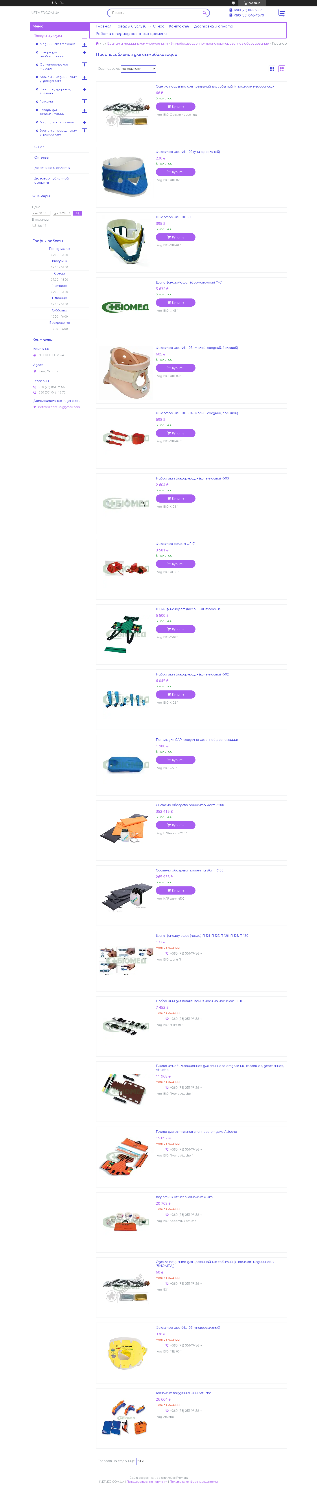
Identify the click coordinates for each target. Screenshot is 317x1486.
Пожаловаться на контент (147, 1481)
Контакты (179, 26)
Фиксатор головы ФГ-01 (175, 543)
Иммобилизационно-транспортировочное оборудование (220, 43)
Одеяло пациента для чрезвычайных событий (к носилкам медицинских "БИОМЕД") (215, 1264)
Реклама (46, 101)
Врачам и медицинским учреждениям (137, 43)
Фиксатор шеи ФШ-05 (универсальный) (188, 1327)
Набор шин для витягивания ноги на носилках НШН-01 (201, 1001)
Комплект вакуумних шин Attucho (183, 1393)
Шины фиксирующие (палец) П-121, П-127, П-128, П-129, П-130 (202, 935)
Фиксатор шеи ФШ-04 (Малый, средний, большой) (197, 413)
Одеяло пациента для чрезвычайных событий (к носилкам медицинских (215, 86)
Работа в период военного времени (131, 34)
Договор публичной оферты (51, 181)
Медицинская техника (57, 44)
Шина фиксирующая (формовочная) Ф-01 (189, 282)
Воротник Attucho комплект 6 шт (184, 1197)
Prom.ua (182, 1477)
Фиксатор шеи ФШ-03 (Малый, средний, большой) (197, 348)
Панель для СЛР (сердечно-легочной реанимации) (197, 739)
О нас (158, 26)
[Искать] (204, 13)
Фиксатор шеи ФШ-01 (174, 217)
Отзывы (41, 157)
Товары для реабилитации (52, 54)
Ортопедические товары (54, 66)
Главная (103, 26)
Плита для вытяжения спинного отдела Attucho (196, 1131)
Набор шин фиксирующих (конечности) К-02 (192, 674)
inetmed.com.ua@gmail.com (58, 407)
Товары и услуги (131, 26)
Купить (178, 106)
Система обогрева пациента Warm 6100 (189, 870)
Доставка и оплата (213, 26)
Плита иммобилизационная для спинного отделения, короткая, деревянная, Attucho (220, 1068)
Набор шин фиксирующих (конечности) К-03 (192, 478)
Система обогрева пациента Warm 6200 (190, 805)
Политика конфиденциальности (194, 1481)
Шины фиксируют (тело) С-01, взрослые (188, 609)
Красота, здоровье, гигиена (55, 91)
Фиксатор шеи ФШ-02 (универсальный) (188, 152)
